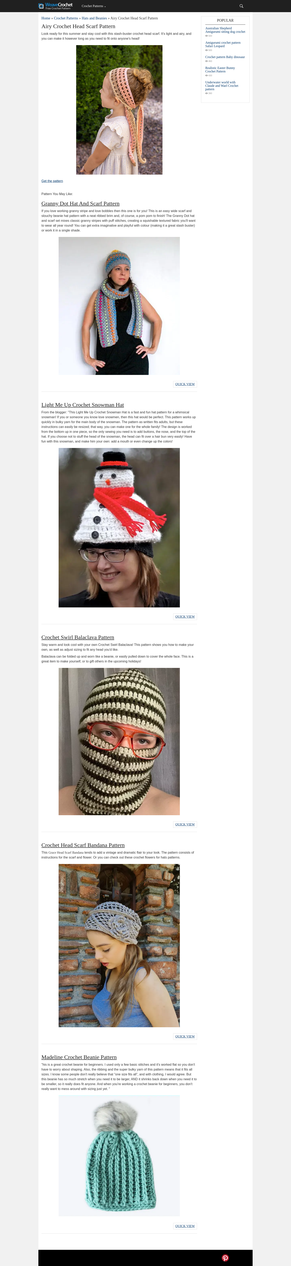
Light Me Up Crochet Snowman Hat (82, 405)
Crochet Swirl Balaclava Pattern (77, 637)
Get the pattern (52, 181)
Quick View (185, 384)
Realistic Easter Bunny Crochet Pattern (220, 69)
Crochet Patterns (92, 6)
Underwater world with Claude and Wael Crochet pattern (221, 86)
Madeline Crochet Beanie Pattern (79, 1057)
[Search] (241, 6)
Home (45, 18)
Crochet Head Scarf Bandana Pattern (83, 845)
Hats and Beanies (94, 18)
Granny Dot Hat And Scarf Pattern (80, 203)
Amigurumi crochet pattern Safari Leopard (222, 44)
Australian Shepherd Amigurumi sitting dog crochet (225, 30)
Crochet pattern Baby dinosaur (225, 57)
